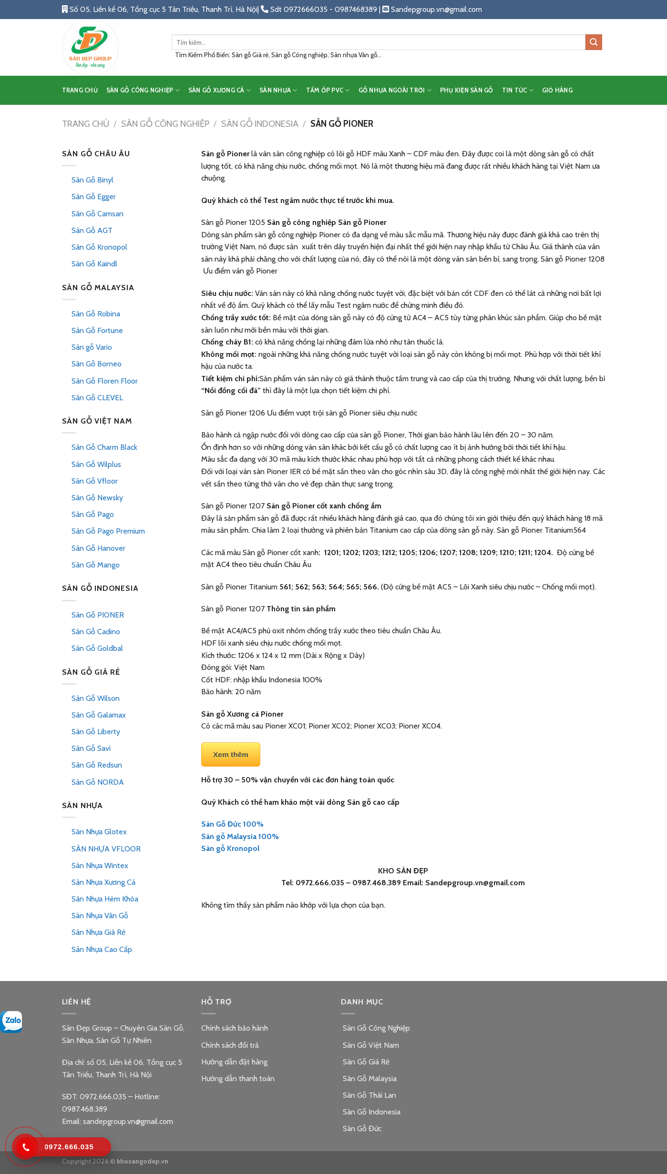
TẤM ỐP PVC (328, 90)
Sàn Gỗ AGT (92, 230)
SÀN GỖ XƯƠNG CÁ (219, 90)
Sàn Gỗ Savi (91, 748)
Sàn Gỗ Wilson (96, 698)
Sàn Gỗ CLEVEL (97, 397)
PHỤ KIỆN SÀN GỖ (466, 90)
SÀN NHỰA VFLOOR (106, 848)
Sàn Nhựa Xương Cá (103, 882)
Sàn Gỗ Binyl (92, 179)
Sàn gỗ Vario (92, 347)
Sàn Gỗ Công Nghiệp (165, 123)
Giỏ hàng (557, 90)
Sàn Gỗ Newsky (97, 497)
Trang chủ (85, 123)
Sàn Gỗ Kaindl (94, 263)
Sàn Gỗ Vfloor (95, 481)
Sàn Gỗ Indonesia (259, 123)
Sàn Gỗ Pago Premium (108, 531)
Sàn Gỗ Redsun (97, 764)
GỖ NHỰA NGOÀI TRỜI (395, 90)
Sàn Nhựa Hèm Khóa (105, 898)
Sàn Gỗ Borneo (97, 363)
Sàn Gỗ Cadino (96, 631)
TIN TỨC (518, 90)
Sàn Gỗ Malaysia (369, 1078)
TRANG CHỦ (80, 90)
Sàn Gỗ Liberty (96, 731)
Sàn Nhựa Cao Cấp (102, 949)
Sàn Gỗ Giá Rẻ (365, 1061)
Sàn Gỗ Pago (93, 514)
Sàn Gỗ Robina (96, 313)
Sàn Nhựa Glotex (99, 831)
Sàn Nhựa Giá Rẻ (98, 932)
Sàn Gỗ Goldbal (97, 648)
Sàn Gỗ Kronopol (99, 247)
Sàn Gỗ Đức (361, 1128)
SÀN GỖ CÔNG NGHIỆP (143, 90)
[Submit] (593, 42)
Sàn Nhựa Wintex (100, 865)
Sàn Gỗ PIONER (98, 614)
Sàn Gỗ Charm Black (104, 447)
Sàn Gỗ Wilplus (96, 464)
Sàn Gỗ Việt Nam (370, 1045)
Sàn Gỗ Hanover (98, 548)
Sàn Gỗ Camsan (97, 213)
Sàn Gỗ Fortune (97, 330)
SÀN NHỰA (278, 90)
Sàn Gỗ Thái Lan (368, 1095)
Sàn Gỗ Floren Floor (105, 380)
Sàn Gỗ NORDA (98, 782)
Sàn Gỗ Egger (94, 196)
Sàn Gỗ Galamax (99, 714)
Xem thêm (230, 754)
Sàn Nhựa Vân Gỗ (100, 915)
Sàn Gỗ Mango (96, 564)
